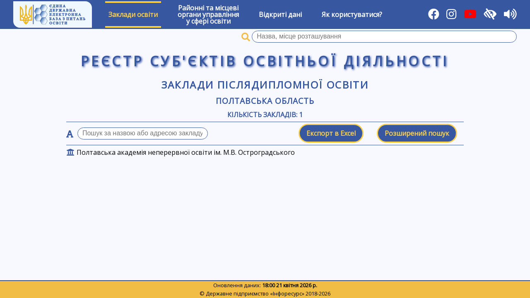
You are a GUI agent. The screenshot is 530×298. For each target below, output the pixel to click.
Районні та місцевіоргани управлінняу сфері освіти (208, 14)
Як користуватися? (352, 14)
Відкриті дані (280, 14)
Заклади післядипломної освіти (265, 84)
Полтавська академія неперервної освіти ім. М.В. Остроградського (186, 152)
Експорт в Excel (331, 133)
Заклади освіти (133, 14)
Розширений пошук (417, 133)
